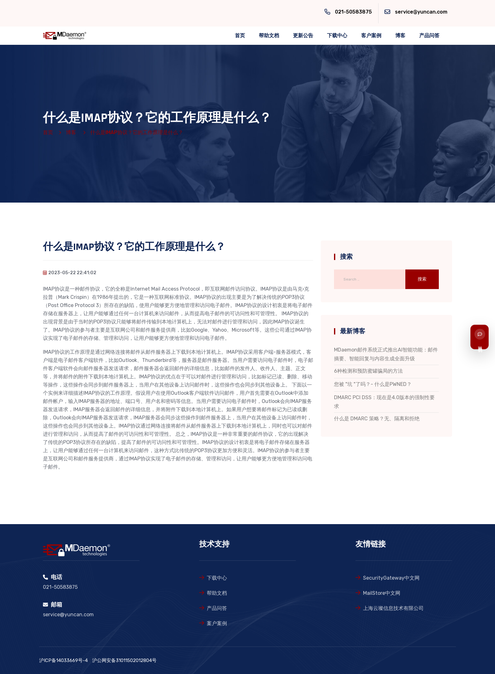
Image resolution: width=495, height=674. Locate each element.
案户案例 (217, 623)
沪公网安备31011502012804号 (124, 660)
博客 (400, 35)
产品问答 (429, 35)
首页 (240, 35)
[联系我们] (479, 337)
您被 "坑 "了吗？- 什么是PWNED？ (373, 384)
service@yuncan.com (421, 12)
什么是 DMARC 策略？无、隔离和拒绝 (377, 419)
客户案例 (371, 35)
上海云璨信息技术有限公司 (393, 608)
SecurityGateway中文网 (391, 578)
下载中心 (337, 35)
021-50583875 (353, 12)
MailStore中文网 (381, 593)
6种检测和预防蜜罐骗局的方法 (368, 371)
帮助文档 (269, 35)
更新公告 (303, 35)
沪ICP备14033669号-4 (63, 660)
